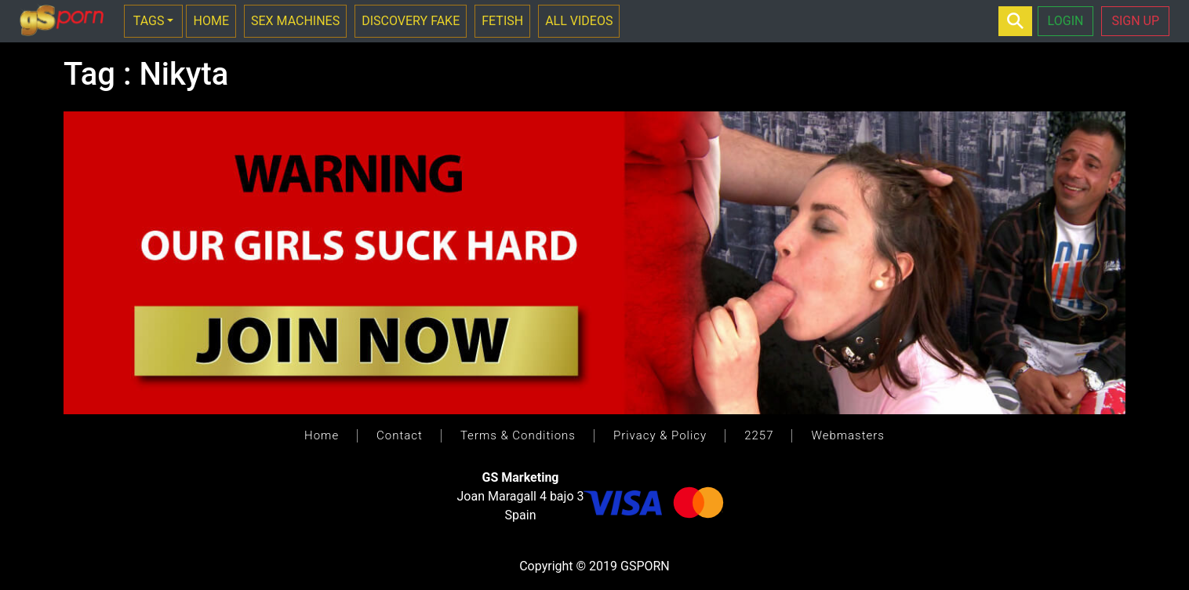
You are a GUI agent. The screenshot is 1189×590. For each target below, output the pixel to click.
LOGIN (1066, 20)
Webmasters (847, 435)
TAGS (149, 20)
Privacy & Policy (660, 435)
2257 (758, 435)
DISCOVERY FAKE (411, 20)
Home (321, 435)
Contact (399, 435)
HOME (210, 20)
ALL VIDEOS (579, 20)
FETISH (502, 20)
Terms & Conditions (518, 435)
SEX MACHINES (295, 20)
